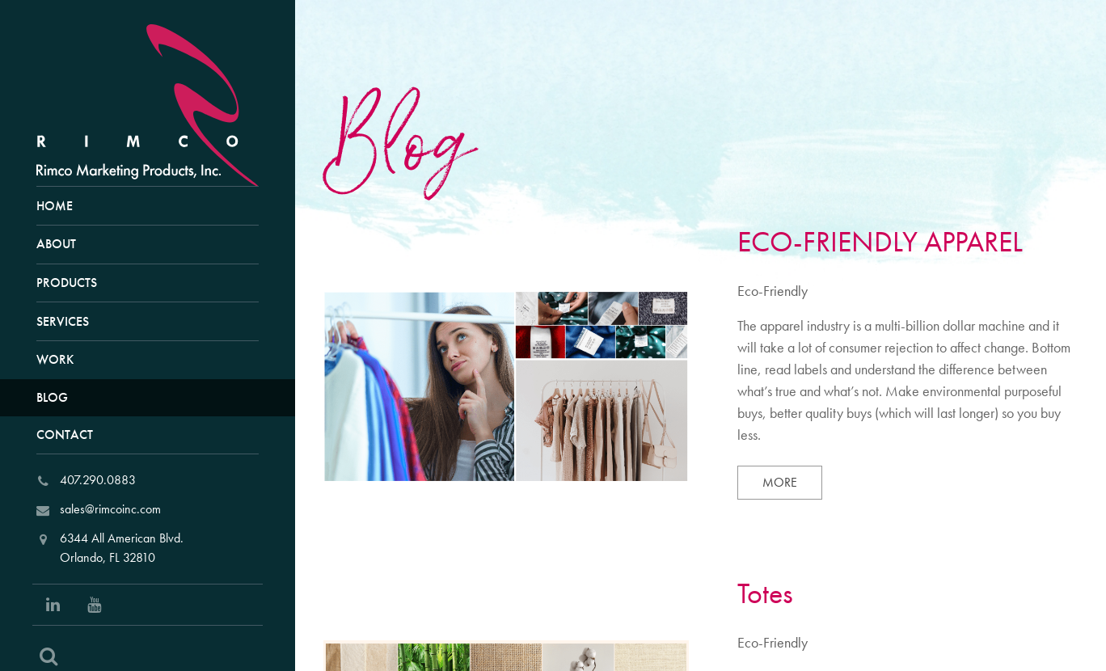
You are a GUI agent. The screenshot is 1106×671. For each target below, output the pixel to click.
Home (54, 205)
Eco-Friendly (772, 290)
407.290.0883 (98, 479)
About (56, 243)
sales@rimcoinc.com (110, 508)
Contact (64, 434)
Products (66, 282)
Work (55, 359)
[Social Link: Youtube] (94, 604)
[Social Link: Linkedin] (53, 604)
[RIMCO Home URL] (154, 103)
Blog (52, 397)
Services (62, 321)
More (792, 481)
